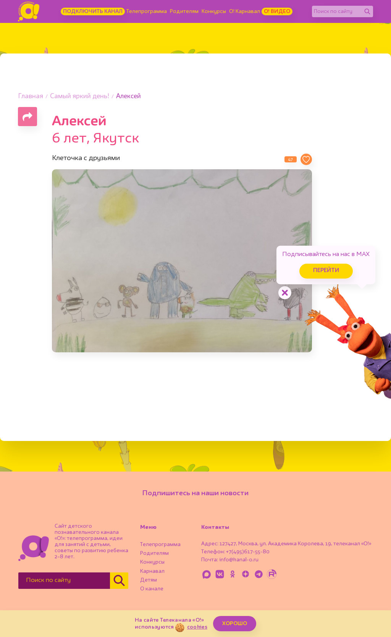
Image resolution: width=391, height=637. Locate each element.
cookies (197, 627)
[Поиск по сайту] (337, 11)
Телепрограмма (146, 11)
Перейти (326, 270)
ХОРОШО (234, 623)
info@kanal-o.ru (239, 560)
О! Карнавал (244, 11)
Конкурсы (214, 11)
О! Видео (277, 11)
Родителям (184, 11)
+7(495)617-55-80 (248, 551)
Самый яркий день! (79, 96)
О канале (151, 589)
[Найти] (367, 11)
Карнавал (152, 571)
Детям (148, 580)
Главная (30, 96)
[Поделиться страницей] (27, 116)
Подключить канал (93, 11)
